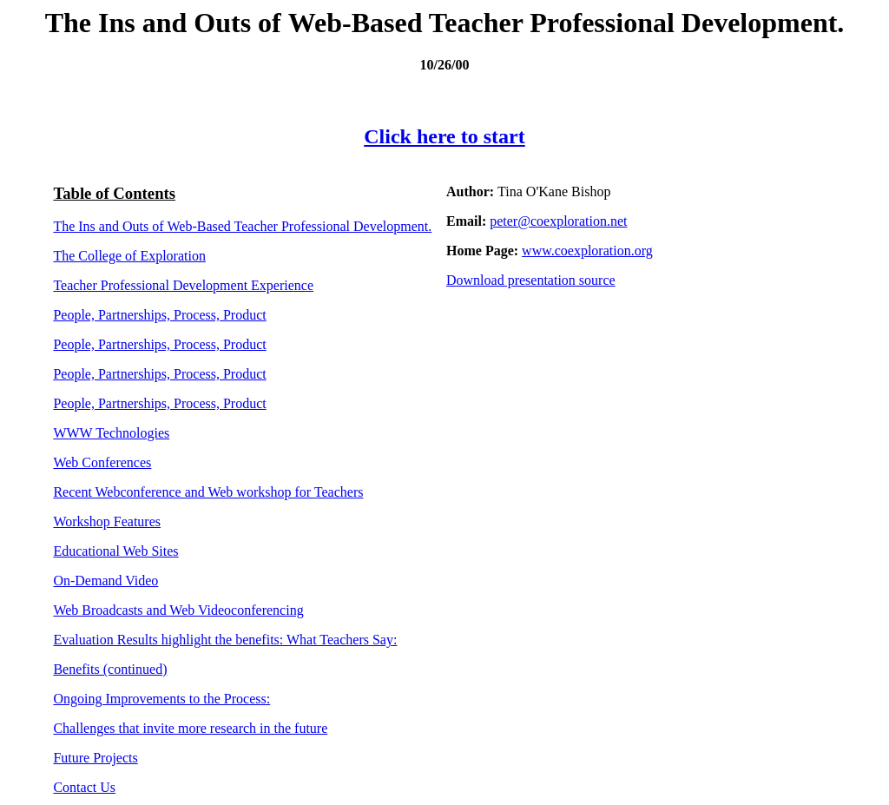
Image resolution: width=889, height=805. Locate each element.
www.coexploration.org (587, 250)
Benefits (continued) (110, 669)
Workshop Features (107, 521)
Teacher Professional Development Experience (183, 285)
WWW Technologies (111, 433)
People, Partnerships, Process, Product (159, 314)
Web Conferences (102, 462)
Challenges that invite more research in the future (190, 728)
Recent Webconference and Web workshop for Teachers (208, 492)
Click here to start (444, 136)
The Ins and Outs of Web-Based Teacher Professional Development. (242, 226)
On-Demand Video (105, 580)
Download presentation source (531, 280)
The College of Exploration (129, 255)
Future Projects (95, 757)
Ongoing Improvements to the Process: (161, 698)
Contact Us (84, 787)
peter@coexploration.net (558, 221)
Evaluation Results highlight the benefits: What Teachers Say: (225, 639)
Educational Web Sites (115, 551)
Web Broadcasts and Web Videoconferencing (178, 610)
